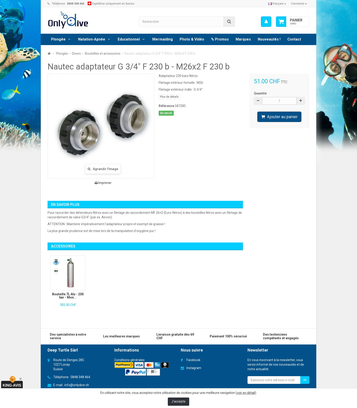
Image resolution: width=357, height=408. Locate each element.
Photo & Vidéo (192, 39)
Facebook (193, 360)
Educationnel (129, 39)
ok (304, 380)
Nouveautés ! (269, 39)
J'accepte (178, 401)
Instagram (193, 368)
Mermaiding (162, 39)
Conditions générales (129, 360)
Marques (243, 39)
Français (277, 3)
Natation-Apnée (91, 39)
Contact (294, 39)
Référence (166, 106)
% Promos (220, 39)
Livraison (120, 364)
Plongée (58, 39)
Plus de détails (169, 96)
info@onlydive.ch (76, 385)
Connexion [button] (299, 3)
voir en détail (246, 393)
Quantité (260, 93)
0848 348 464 (80, 377)
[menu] (266, 21)
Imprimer (103, 182)
